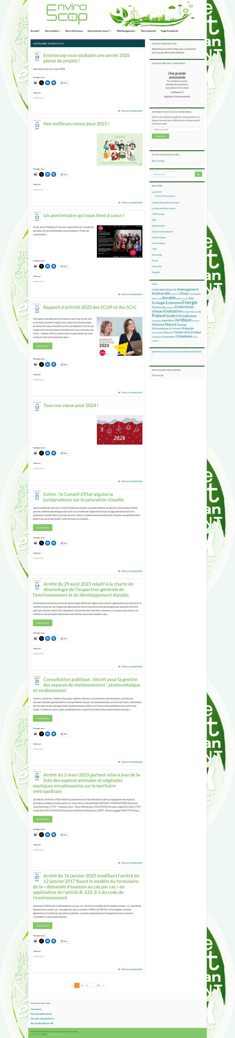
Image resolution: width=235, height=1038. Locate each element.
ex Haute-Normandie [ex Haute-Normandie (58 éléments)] (192, 312)
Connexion (36, 1009)
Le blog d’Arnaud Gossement (165, 202)
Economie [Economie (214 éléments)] (174, 302)
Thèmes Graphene (55, 1034)
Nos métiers (53, 30)
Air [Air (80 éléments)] (175, 289)
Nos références (74, 30)
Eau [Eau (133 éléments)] (191, 298)
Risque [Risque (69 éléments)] (166, 332)
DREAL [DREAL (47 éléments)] (154, 299)
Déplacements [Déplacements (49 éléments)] (182, 298)
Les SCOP (157, 192)
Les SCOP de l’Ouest (165, 196)
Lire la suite (43, 346)
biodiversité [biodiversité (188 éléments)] (161, 293)
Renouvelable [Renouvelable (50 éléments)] (157, 332)
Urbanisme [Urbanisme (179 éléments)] (184, 336)
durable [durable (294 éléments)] (169, 297)
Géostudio (157, 254)
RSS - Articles (158, 161)
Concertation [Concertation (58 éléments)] (195, 294)
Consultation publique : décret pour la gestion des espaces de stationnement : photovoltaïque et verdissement (86, 684)
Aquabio (156, 272)
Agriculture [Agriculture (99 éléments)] (166, 289)
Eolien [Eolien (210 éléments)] (180, 307)
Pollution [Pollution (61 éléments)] (177, 328)
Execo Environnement (162, 231)
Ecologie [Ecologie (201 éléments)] (158, 302)
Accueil (35, 30)
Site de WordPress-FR (42, 1023)
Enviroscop (158, 375)
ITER (154, 249)
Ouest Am (157, 266)
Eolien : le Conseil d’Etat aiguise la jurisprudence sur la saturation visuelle (83, 496)
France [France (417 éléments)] (158, 315)
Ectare (155, 260)
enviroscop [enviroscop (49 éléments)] (170, 307)
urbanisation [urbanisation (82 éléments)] (168, 336)
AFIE (154, 220)
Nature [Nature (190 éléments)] (170, 324)
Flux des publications (41, 1014)
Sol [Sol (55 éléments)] (171, 332)
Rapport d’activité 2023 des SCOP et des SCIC (90, 307)
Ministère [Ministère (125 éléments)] (158, 324)
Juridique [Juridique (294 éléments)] (183, 319)
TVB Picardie (158, 214)
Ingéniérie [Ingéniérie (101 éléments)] (168, 320)
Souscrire (160, 136)
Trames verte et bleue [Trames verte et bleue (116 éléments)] (187, 332)
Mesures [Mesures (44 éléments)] (195, 321)
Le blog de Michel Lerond (163, 208)
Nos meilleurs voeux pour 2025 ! (76, 123)
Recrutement (148, 30)
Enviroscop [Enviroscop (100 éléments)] (158, 307)
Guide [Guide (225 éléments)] (170, 315)
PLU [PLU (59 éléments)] (170, 328)
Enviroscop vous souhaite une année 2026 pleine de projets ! (86, 57)
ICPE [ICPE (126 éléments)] (179, 316)
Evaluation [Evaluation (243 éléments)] (173, 311)
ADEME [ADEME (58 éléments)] (155, 290)
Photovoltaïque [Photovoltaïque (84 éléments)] (160, 328)
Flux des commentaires (42, 1018)
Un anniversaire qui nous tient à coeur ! (84, 215)
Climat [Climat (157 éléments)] (183, 293)
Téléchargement (126, 30)
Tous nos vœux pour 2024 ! (71, 405)
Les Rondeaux (158, 243)
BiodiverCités (158, 225)
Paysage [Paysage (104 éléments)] (182, 324)
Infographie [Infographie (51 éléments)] (156, 321)
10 (98, 985)
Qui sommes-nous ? (100, 30)
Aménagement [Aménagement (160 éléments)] (188, 289)
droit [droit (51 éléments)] (160, 298)
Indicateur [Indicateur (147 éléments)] (190, 316)
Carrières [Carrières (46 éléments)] (174, 294)
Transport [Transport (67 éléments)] (157, 336)
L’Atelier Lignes (159, 237)
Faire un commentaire (132, 110)
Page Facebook (169, 30)
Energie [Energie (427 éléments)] (189, 302)
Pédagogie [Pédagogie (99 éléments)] (187, 328)
